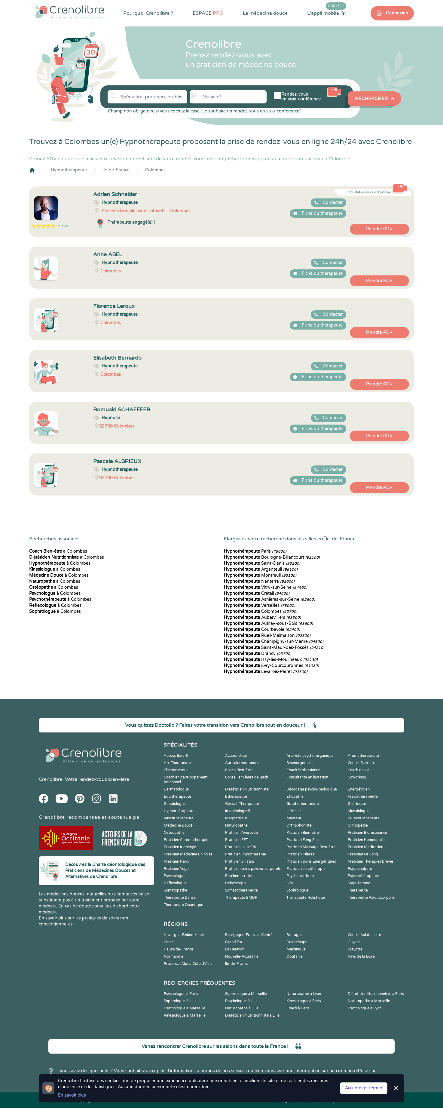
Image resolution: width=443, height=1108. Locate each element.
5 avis (63, 226)
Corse (169, 942)
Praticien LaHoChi (240, 847)
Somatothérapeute (241, 890)
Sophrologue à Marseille (246, 994)
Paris (255, 551)
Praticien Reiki (176, 861)
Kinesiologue (359, 811)
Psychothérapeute (363, 876)
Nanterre (259, 581)
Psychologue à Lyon (364, 1008)
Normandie (173, 956)
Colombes (155, 170)
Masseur (293, 818)
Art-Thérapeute (177, 763)
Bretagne (294, 935)
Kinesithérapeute (179, 818)
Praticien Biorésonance (367, 832)
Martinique (296, 949)
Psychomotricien (239, 876)
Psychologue (174, 876)
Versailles (259, 605)
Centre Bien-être (362, 763)
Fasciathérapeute (363, 796)
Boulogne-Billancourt (272, 557)
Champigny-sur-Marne (273, 641)
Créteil (256, 593)
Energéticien (359, 789)
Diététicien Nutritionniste (247, 789)
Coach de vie (358, 770)
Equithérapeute (177, 796)
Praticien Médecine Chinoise (188, 854)
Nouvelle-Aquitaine (241, 956)
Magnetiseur (236, 818)
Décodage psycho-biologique (311, 789)
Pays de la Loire (361, 956)
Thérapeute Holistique (305, 897)
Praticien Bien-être (302, 832)
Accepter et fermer (363, 1088)
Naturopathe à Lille (241, 1008)
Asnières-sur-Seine (269, 599)
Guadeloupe (296, 942)
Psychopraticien (300, 876)
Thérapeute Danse (180, 897)
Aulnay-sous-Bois (268, 623)
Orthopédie (358, 825)
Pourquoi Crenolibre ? (148, 13)
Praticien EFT (236, 840)
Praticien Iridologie (180, 847)
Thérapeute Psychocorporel (371, 897)
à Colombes (58, 551)
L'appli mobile (326, 13)
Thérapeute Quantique (183, 905)
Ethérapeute (236, 796)
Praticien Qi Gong (363, 854)
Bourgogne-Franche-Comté (249, 935)
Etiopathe (295, 796)
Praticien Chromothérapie (186, 840)
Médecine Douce (178, 825)
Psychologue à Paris (181, 994)
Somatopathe (175, 890)
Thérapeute (358, 890)
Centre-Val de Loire (364, 935)
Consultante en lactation (307, 777)
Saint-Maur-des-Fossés (274, 647)
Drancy (257, 653)
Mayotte (355, 949)
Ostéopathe (174, 832)
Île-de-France (116, 170)
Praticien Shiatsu (239, 861)
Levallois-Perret (265, 671)
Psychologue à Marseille (184, 1008)
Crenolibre (51, 779)
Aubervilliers (262, 617)
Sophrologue (297, 890)
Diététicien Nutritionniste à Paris (376, 994)
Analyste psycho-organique (310, 756)
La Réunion (234, 949)
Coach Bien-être (239, 770)
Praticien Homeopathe (367, 840)
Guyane (354, 942)
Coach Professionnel (303, 770)
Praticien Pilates (300, 854)
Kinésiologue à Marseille (185, 1015)
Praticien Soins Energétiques (311, 861)
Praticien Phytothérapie (245, 854)
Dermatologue (176, 789)
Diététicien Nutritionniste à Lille (252, 1015)
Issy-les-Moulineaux (271, 659)
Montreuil (260, 575)
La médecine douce (265, 13)
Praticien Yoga (176, 869)
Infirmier (293, 811)
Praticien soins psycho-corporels (253, 869)
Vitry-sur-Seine (265, 587)
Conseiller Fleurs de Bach (246, 777)
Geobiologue (175, 804)
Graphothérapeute (302, 804)
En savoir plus (72, 1095)
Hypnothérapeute (69, 170)
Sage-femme (359, 883)
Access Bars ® (176, 756)
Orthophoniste (299, 825)
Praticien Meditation (365, 847)
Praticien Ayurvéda (241, 832)
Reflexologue (175, 883)
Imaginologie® (237, 811)
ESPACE (208, 13)
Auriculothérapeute (242, 763)
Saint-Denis (262, 563)
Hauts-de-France (178, 949)
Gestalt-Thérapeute (242, 804)
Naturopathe (236, 825)
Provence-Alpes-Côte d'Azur (188, 964)
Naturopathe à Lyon (303, 994)
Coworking (357, 777)
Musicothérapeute (364, 818)
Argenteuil (261, 569)
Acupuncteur (236, 756)
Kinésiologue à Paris (303, 1001)
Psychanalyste (360, 869)
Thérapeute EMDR (241, 897)
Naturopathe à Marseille (369, 1001)
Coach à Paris (298, 1008)
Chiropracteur (176, 770)
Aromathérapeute (363, 756)
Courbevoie (262, 629)
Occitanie (294, 956)
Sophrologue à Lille (180, 1001)
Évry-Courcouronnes (271, 665)
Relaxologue (235, 883)
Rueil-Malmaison (267, 635)
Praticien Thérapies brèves (371, 861)
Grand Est (234, 942)
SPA (289, 883)
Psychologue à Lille (241, 1001)
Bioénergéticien (299, 763)
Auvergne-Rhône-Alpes (184, 935)
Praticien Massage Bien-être (311, 847)
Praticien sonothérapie (305, 869)
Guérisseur (357, 804)
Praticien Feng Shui (302, 840)
